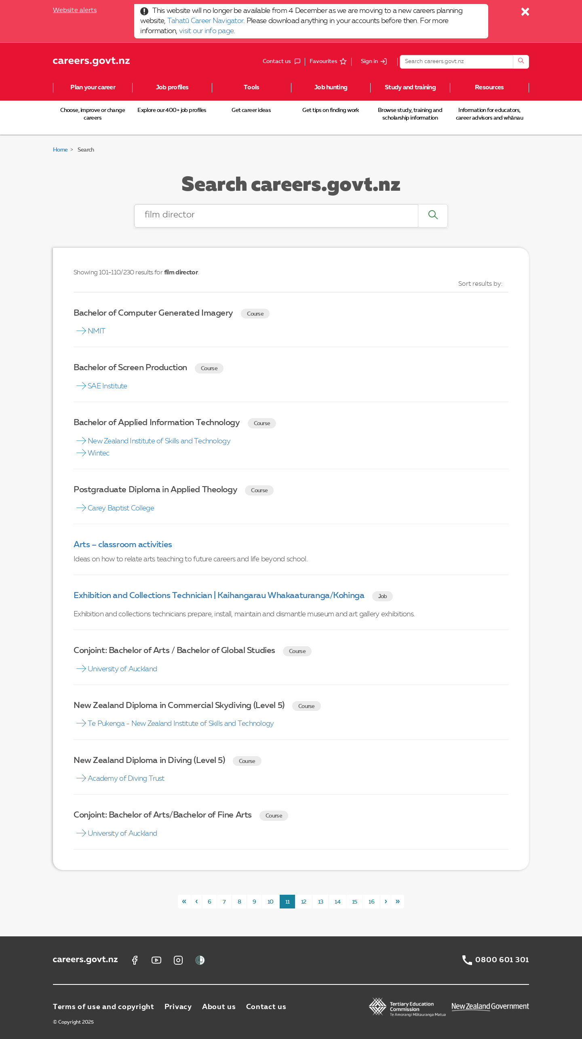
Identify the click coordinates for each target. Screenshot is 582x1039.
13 (320, 902)
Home (60, 150)
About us (219, 1007)
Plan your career (92, 87)
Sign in (369, 61)
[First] (184, 901)
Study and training (410, 87)
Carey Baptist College (121, 508)
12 (303, 902)
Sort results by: (480, 284)
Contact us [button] (284, 62)
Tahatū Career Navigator (205, 21)
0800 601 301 (502, 960)
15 (354, 902)
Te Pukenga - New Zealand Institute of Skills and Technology (181, 723)
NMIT (96, 331)
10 (271, 902)
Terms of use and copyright (103, 1007)
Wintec (99, 453)
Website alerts (75, 10)
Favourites (323, 61)
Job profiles (172, 87)
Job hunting (330, 87)
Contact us (266, 1007)
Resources (489, 87)
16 (371, 902)
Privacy (178, 1007)
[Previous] (196, 901)
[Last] (397, 901)
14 (337, 902)
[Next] (385, 901)
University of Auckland (122, 669)
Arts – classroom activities (123, 545)
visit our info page (206, 31)
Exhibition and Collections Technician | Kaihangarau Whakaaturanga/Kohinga (219, 596)
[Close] (525, 14)
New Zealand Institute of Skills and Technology (159, 441)
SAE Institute (107, 386)
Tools (251, 87)
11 (287, 902)
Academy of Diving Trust (126, 778)
